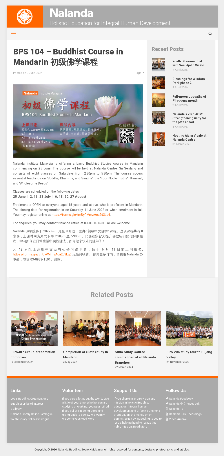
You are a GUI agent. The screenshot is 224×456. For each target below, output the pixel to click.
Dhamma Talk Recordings (184, 414)
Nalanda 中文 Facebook (183, 403)
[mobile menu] (11, 33)
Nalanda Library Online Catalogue (32, 414)
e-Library (16, 408)
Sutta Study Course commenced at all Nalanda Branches (135, 357)
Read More (87, 418)
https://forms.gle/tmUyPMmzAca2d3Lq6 (81, 215)
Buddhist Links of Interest (27, 403)
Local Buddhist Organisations (29, 398)
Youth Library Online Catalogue (30, 419)
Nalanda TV (175, 408)
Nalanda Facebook (179, 398)
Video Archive (176, 419)
